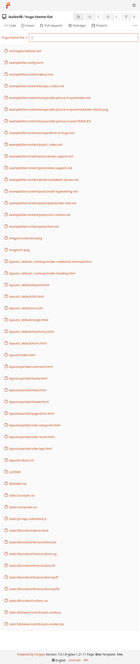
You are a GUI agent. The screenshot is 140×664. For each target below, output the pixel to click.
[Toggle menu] (134, 5)
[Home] (8, 5)
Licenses (75, 660)
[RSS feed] (79, 16)
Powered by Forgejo (31, 654)
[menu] (59, 660)
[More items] (135, 25)
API (86, 660)
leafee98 (16, 17)
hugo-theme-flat (39, 17)
